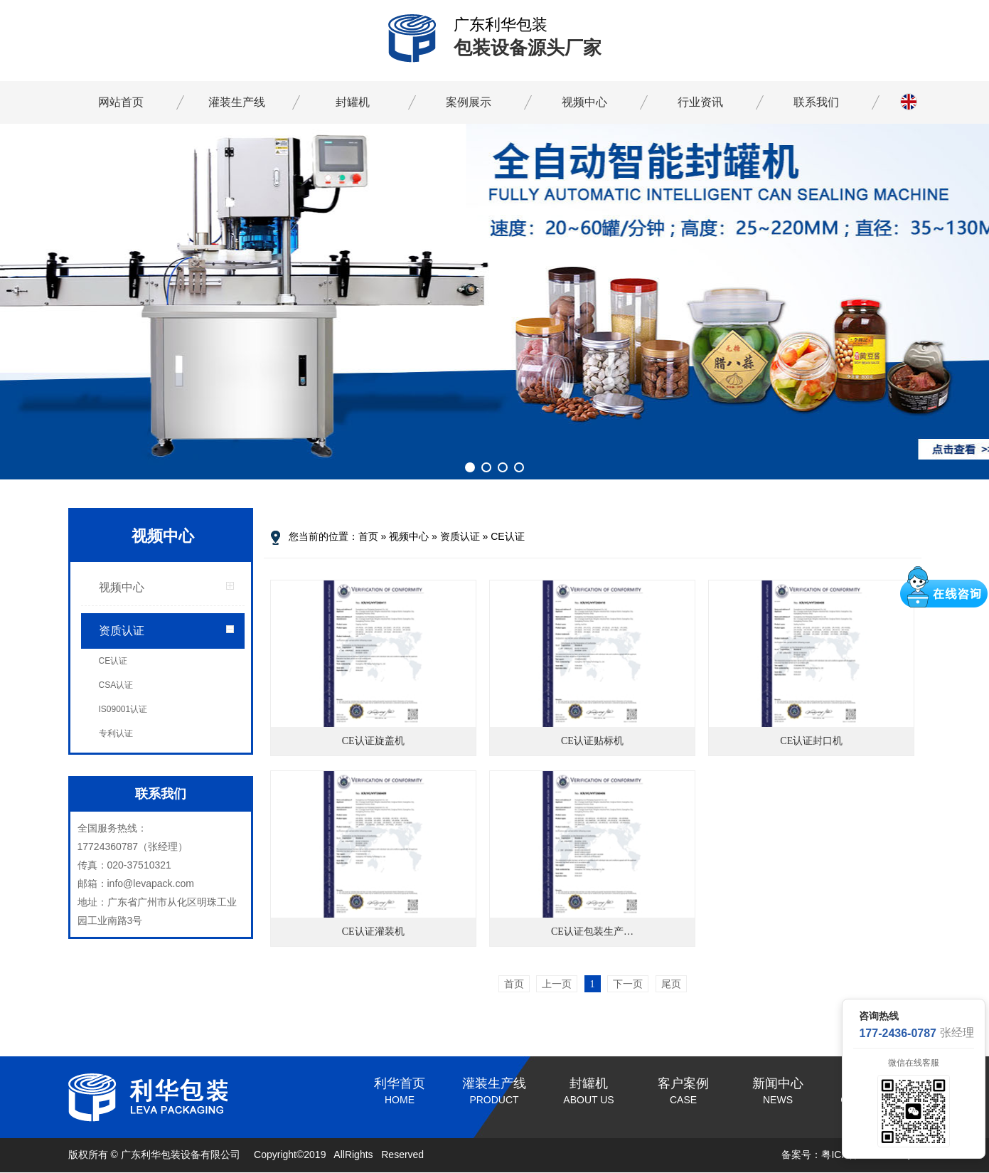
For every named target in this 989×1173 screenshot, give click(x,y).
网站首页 (121, 102)
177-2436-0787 (897, 1033)
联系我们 (816, 102)
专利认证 (116, 733)
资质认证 (121, 631)
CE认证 (113, 661)
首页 (368, 536)
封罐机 (353, 102)
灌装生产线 (236, 102)
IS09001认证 (123, 709)
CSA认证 (116, 685)
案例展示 (468, 102)
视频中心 (584, 102)
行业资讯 (700, 102)
